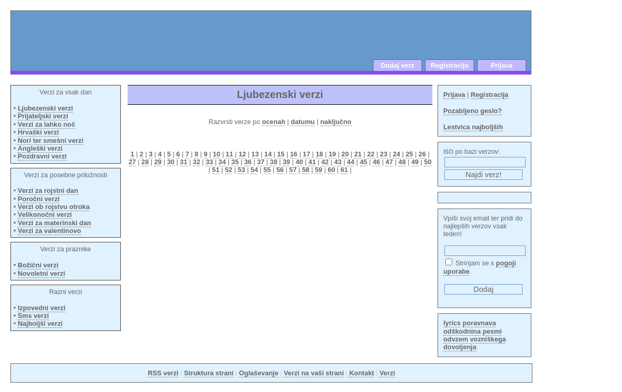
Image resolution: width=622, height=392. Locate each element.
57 (292, 170)
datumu (303, 122)
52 (228, 170)
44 (350, 162)
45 (363, 162)
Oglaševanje (258, 373)
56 (279, 170)
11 (229, 154)
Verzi (387, 373)
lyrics (452, 323)
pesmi (492, 331)
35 (235, 162)
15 (280, 154)
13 (255, 154)
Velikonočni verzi (45, 214)
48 (402, 162)
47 (389, 162)
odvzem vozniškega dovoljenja (474, 343)
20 (345, 154)
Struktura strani (208, 373)
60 (331, 170)
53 (241, 170)
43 (337, 162)
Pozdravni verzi (42, 156)
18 (319, 154)
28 (144, 162)
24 (396, 154)
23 (383, 154)
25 (409, 154)
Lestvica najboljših (473, 127)
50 (427, 162)
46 (376, 162)
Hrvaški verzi (38, 132)
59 (318, 170)
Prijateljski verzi (43, 116)
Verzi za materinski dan (54, 223)
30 (171, 162)
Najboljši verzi (40, 323)
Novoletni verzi (41, 273)
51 (215, 170)
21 (358, 154)
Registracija (450, 65)
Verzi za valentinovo (49, 231)
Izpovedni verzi (42, 308)
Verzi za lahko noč (46, 124)
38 (273, 162)
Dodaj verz (398, 65)
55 (267, 170)
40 (299, 162)
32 (196, 162)
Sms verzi (33, 316)
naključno (336, 122)
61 (344, 170)
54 (254, 170)
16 (293, 154)
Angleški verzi (40, 148)
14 (267, 154)
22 (371, 154)
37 (260, 162)
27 (132, 162)
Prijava (502, 65)
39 (286, 162)
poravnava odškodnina (469, 327)
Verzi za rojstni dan (48, 190)
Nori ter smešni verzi (50, 140)
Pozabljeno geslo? (472, 111)
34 (222, 162)
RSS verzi (163, 373)
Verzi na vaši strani (314, 373)
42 (325, 162)
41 (312, 162)
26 (422, 154)
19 (332, 154)
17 (306, 154)
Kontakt (361, 373)
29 (157, 162)
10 (216, 154)
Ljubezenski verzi (45, 108)
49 (414, 162)
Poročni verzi (38, 199)
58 (305, 170)
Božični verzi (38, 265)
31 (183, 162)
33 (209, 162)
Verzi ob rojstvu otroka (54, 207)
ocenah (273, 122)
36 (248, 162)
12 (242, 154)
